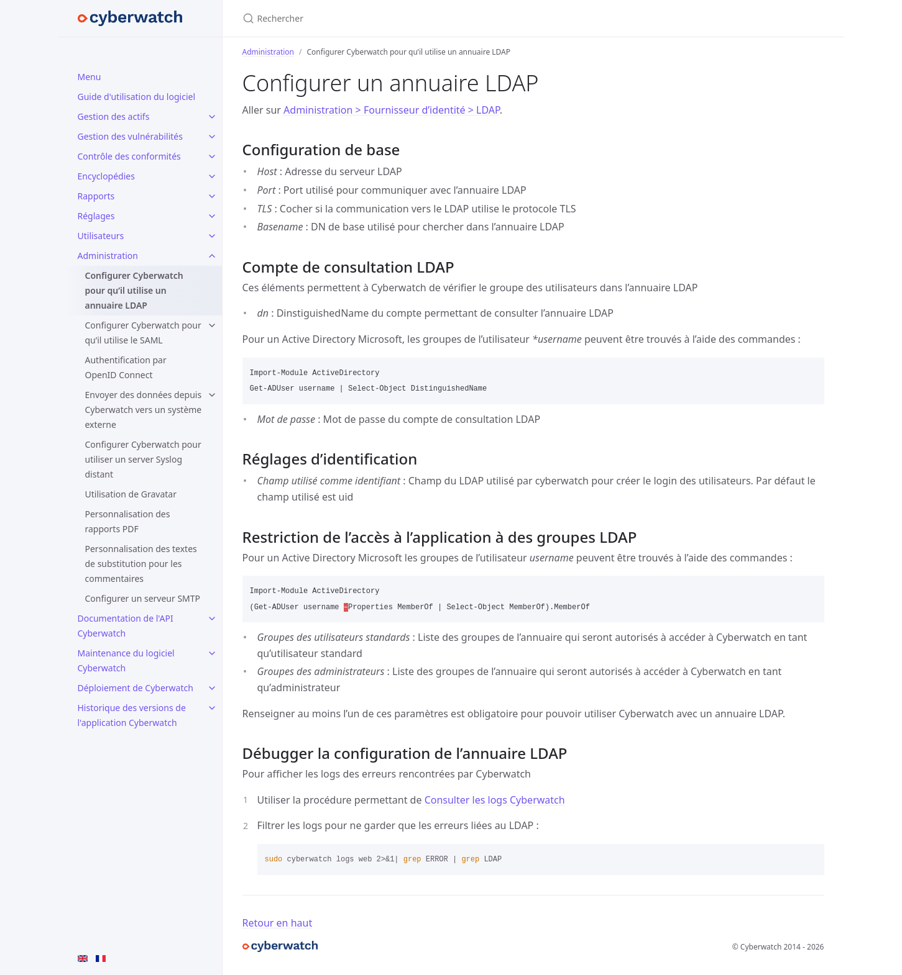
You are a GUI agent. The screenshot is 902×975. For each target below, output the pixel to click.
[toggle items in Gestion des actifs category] (212, 117)
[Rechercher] (389, 18)
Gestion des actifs (114, 116)
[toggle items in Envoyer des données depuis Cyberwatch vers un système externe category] (212, 395)
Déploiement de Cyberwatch (135, 688)
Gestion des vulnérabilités (130, 136)
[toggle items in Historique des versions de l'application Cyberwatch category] (212, 708)
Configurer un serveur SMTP (143, 598)
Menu (89, 77)
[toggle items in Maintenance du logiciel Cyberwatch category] (212, 653)
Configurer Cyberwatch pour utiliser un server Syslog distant (143, 459)
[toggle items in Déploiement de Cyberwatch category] (212, 688)
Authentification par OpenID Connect (126, 367)
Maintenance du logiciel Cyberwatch (126, 660)
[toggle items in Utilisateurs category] (212, 236)
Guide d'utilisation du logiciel (137, 96)
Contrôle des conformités (129, 156)
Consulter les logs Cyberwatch (495, 800)
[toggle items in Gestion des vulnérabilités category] (212, 137)
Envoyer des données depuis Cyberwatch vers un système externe (143, 409)
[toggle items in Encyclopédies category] (212, 176)
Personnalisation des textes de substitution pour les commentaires (141, 563)
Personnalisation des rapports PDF (127, 521)
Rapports (96, 196)
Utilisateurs (101, 236)
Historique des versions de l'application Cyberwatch (132, 715)
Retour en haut (277, 923)
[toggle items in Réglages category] (212, 216)
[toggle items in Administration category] (212, 256)
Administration (108, 255)
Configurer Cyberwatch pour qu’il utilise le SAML (143, 332)
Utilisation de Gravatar (131, 494)
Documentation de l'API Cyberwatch (125, 625)
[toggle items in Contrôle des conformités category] (212, 156)
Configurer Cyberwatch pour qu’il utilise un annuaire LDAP (134, 290)
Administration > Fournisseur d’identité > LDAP (391, 110)
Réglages (96, 216)
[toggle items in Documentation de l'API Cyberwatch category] (212, 618)
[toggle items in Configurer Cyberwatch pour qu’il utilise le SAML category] (212, 325)
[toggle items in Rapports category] (212, 196)
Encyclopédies (106, 176)
